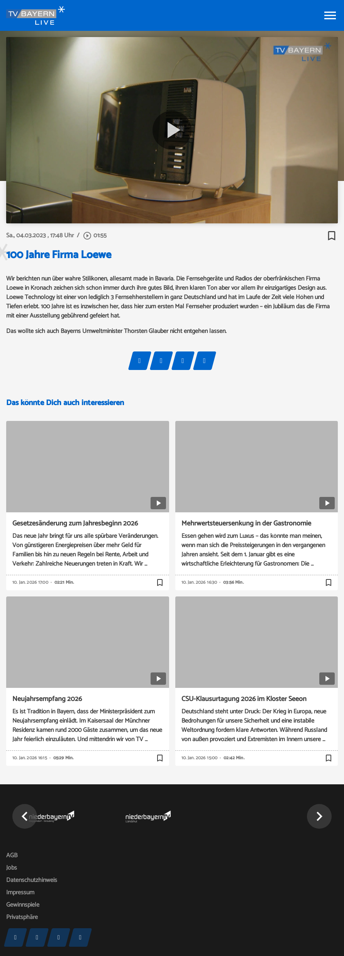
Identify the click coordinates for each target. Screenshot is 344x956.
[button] (24, 816)
